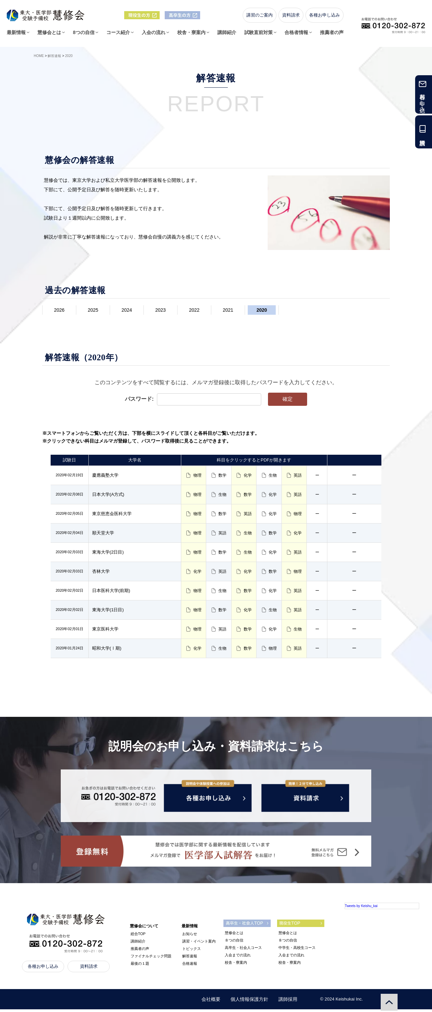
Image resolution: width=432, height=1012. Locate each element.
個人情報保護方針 (249, 1002)
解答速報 (189, 959)
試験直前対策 (258, 34)
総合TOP (138, 936)
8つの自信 (83, 34)
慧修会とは (49, 34)
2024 (127, 310)
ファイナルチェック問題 (151, 959)
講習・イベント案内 (199, 944)
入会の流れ (153, 34)
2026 (59, 310)
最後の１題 (140, 966)
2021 (228, 310)
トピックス (191, 951)
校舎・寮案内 (191, 34)
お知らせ (189, 936)
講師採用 (287, 1002)
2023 (160, 310)
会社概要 (210, 1002)
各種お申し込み (324, 17)
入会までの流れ (238, 958)
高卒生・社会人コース (243, 950)
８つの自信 (234, 943)
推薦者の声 (332, 34)
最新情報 (16, 34)
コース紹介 (118, 34)
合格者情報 (296, 34)
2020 (261, 310)
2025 (93, 310)
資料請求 (291, 17)
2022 (194, 310)
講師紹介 (226, 34)
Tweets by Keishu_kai (361, 908)
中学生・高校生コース (297, 950)
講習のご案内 (259, 17)
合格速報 (189, 966)
